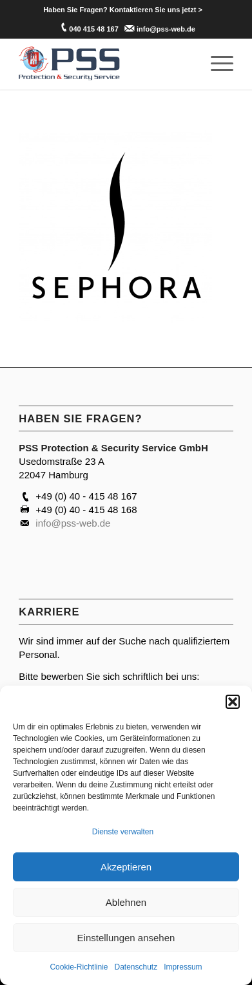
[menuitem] (123, 9)
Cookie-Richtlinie (79, 966)
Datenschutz (136, 966)
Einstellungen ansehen (126, 937)
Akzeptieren (126, 866)
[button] (232, 701)
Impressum (183, 966)
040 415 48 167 (93, 29)
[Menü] (215, 63)
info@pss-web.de (166, 29)
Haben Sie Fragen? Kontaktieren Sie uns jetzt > (122, 10)
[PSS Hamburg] (104, 63)
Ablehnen (126, 902)
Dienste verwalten (122, 831)
